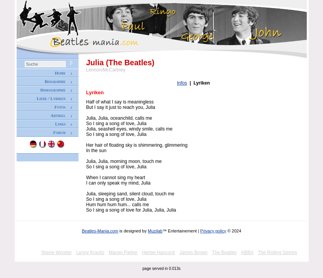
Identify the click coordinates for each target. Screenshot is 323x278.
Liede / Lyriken (51, 98)
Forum (59, 132)
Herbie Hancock (158, 252)
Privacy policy (213, 231)
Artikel (58, 115)
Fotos (60, 107)
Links (60, 124)
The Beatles (224, 252)
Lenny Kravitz (90, 252)
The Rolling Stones (277, 252)
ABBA (247, 252)
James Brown (193, 252)
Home (60, 73)
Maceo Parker (123, 252)
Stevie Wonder (56, 252)
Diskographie (52, 90)
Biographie (54, 81)
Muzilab (155, 231)
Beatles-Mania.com (100, 231)
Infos (182, 83)
